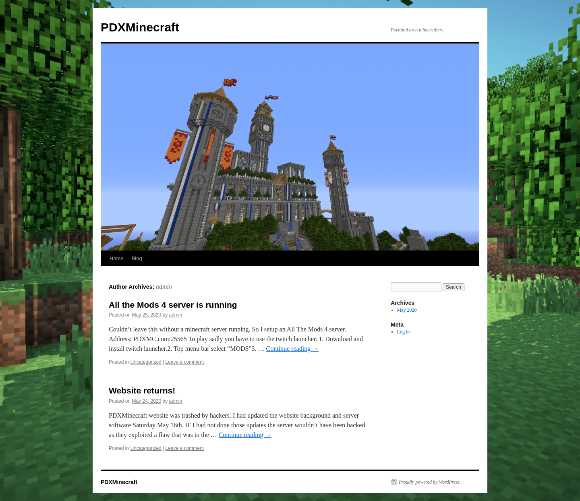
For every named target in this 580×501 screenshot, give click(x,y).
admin (164, 286)
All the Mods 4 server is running (173, 304)
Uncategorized (145, 362)
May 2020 (407, 310)
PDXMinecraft (140, 27)
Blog (137, 258)
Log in (403, 332)
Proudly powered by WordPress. (430, 482)
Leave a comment (185, 362)
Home (117, 258)
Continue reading (292, 348)
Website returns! (142, 390)
